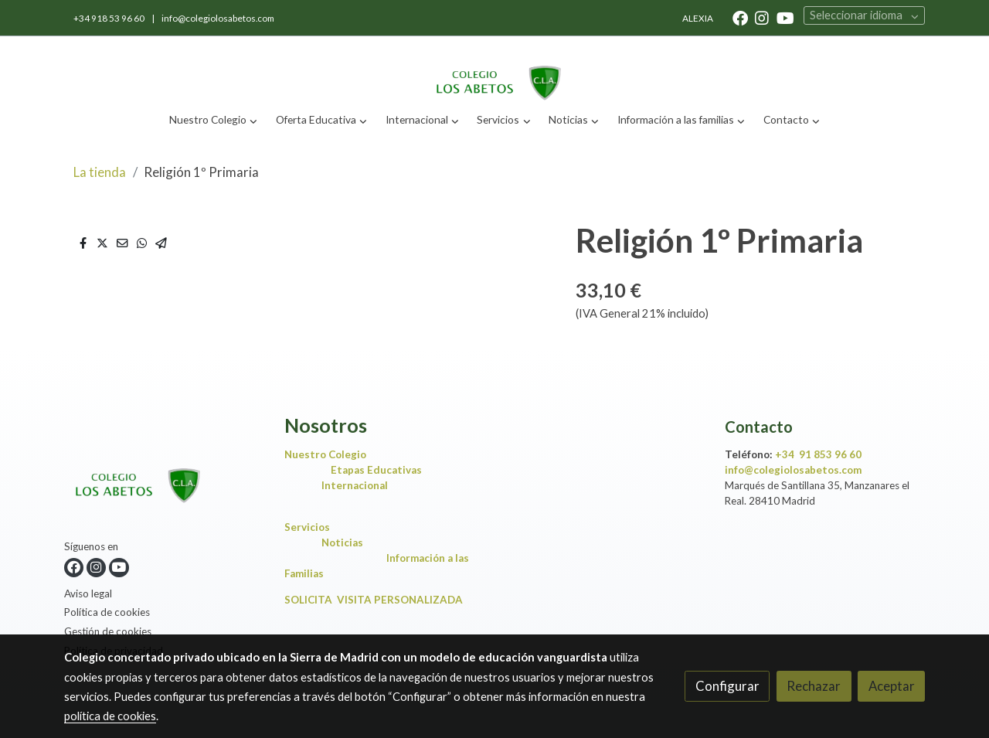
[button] (214, 120)
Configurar (727, 686)
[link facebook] (740, 17)
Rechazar (814, 686)
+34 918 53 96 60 (109, 18)
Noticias (345, 542)
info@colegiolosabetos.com (217, 18)
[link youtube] (785, 17)
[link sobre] (164, 476)
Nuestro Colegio (325, 454)
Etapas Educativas (376, 470)
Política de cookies (107, 612)
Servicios (310, 527)
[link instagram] (762, 17)
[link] (494, 70)
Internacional (354, 485)
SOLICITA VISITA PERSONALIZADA (373, 599)
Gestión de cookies (107, 631)
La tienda (99, 172)
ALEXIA (697, 18)
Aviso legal (88, 593)
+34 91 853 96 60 (818, 454)
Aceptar (891, 686)
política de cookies (110, 716)
